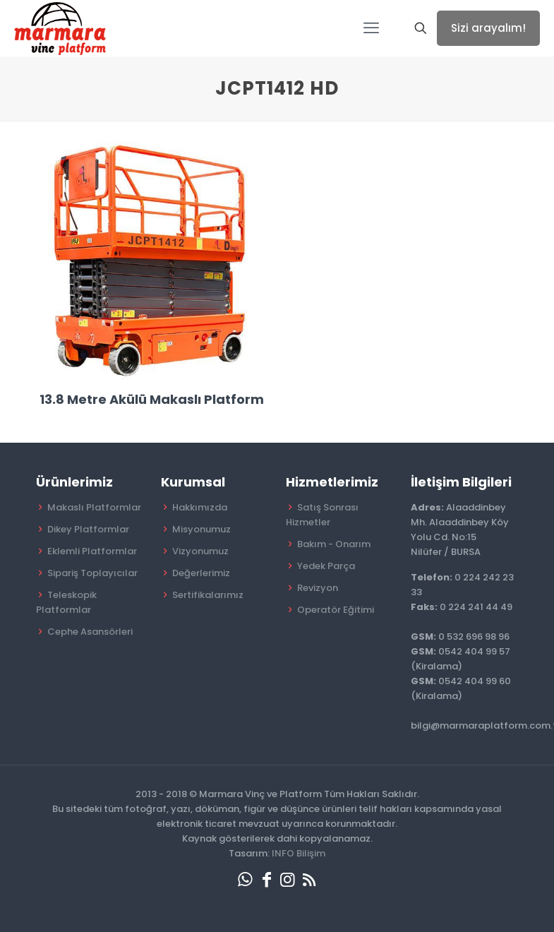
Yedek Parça (326, 566)
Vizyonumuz (200, 551)
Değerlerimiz (201, 573)
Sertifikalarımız (207, 595)
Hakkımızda (199, 507)
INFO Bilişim (298, 853)
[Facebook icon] (266, 879)
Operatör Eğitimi (335, 609)
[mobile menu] (371, 28)
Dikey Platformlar (88, 529)
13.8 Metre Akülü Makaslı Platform (152, 399)
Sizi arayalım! (488, 27)
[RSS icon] (309, 879)
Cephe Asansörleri (90, 631)
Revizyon (317, 588)
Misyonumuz (201, 529)
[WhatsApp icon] (245, 879)
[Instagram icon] (287, 879)
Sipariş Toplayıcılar (92, 573)
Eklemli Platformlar (92, 551)
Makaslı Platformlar (94, 507)
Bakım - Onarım (334, 544)
